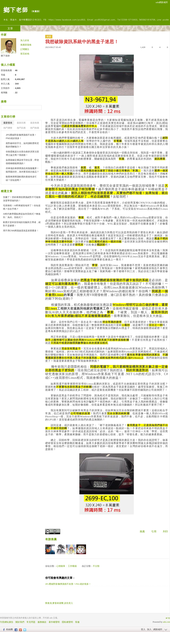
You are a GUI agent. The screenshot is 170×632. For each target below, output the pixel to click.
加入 (149, 629)
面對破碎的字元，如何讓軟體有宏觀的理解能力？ (22, 145)
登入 (143, 629)
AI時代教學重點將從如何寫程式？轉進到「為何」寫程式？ (21, 216)
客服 (77, 622)
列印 (165, 531)
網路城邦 (157, 629)
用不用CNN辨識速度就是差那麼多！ (21, 230)
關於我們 (19, 622)
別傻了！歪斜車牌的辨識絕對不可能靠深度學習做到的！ (22, 199)
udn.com (166, 622)
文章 (10, 28)
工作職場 (72, 566)
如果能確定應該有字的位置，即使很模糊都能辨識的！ (22, 162)
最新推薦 (34, 122)
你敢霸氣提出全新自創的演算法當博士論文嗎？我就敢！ (22, 153)
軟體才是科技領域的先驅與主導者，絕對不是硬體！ (22, 224)
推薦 (142, 531)
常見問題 (31, 622)
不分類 (96, 566)
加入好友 (24, 40)
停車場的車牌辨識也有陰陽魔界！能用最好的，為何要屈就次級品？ (22, 170)
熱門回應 (21, 128)
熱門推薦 (34, 128)
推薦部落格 (25, 45)
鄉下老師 (15, 9)
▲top (167, 618)
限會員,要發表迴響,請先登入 (59, 603)
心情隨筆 (60, 566)
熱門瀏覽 (7, 128)
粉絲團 (9, 629)
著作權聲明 (54, 622)
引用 (153, 531)
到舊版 (35, 11)
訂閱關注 (24, 49)
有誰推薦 (51, 539)
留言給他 (24, 53)
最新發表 (7, 122)
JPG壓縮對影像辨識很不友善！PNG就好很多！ (68, 584)
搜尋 (39, 107)
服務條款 (42, 622)
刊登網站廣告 (6, 622)
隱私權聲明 (67, 622)
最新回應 (21, 122)
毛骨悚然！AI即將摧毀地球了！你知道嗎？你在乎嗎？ (21, 207)
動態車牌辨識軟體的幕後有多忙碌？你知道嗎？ (21, 178)
